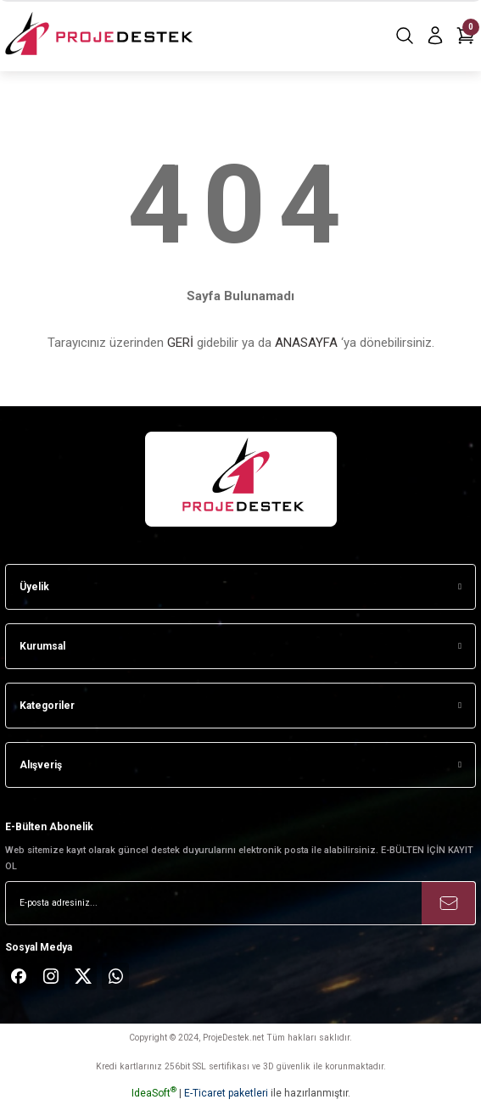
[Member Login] (435, 35)
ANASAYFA (306, 342)
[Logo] (100, 35)
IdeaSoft (153, 1093)
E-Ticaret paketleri (226, 1093)
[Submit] (449, 903)
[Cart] (466, 35)
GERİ (180, 342)
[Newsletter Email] (240, 903)
